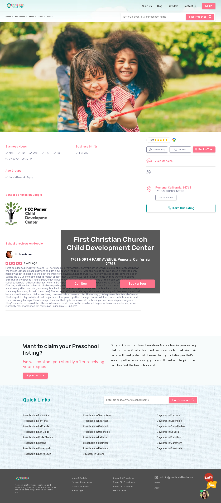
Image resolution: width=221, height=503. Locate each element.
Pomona (32, 17)
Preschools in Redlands (95, 448)
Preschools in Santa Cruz (37, 454)
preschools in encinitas (95, 442)
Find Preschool (200, 16)
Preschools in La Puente (36, 426)
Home (8, 17)
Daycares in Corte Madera (171, 426)
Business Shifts (87, 146)
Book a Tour (137, 284)
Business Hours (16, 146)
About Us (147, 6)
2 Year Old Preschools (123, 478)
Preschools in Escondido (36, 415)
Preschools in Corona (34, 442)
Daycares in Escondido (169, 420)
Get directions (166, 197)
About (157, 488)
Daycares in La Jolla (168, 431)
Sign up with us (35, 375)
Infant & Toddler (80, 478)
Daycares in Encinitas (169, 437)
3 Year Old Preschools (124, 482)
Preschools (19, 17)
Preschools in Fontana (35, 420)
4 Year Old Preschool (123, 486)
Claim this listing (180, 208)
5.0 (152, 140)
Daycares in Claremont (169, 442)
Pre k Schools (119, 490)
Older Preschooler (80, 486)
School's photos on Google (24, 194)
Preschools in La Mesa (95, 437)
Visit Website (159, 161)
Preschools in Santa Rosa (97, 415)
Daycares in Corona (93, 454)
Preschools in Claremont (36, 448)
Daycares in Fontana (168, 415)
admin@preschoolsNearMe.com (175, 477)
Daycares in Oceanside (169, 448)
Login (208, 5)
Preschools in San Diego (36, 431)
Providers (173, 6)
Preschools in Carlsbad (95, 426)
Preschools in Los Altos (95, 420)
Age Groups (13, 170)
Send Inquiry (157, 149)
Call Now (81, 284)
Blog (159, 6)
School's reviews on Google (24, 243)
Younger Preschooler (82, 482)
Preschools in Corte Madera (38, 437)
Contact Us (190, 6)
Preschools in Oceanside (96, 431)
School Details (46, 17)
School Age (77, 490)
